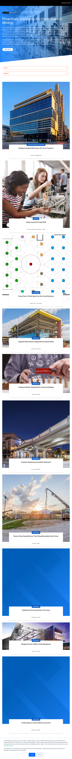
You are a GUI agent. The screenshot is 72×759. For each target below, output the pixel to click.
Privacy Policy (9, 745)
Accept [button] (32, 754)
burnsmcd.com (66, 3)
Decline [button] (40, 754)
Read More (8, 49)
